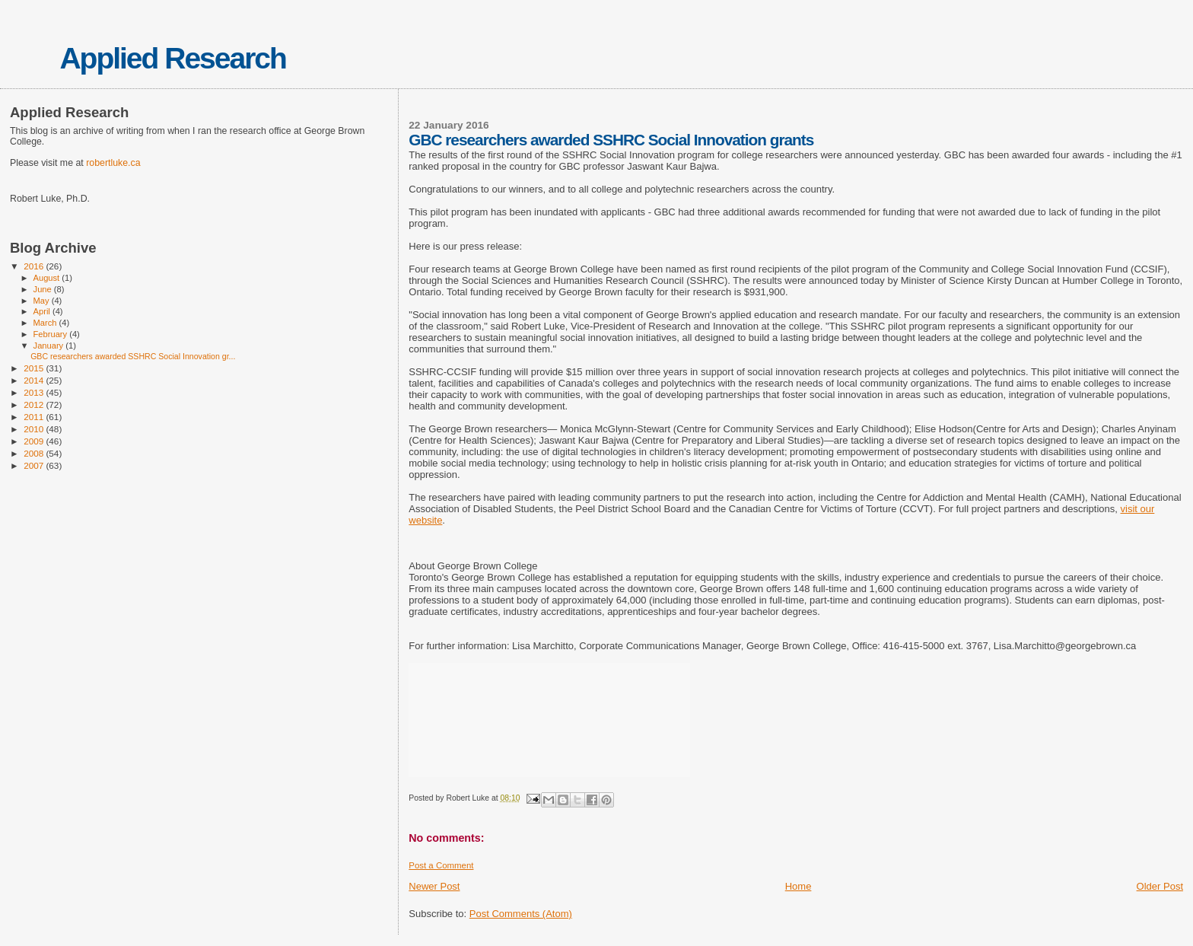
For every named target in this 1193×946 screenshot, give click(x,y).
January (49, 345)
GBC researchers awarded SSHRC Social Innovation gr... (132, 356)
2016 (35, 266)
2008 (35, 453)
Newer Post (434, 886)
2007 (35, 465)
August (47, 277)
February (51, 334)
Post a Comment (441, 865)
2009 (35, 441)
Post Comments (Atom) (520, 913)
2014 (35, 380)
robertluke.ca (113, 163)
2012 (35, 404)
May (42, 300)
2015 (35, 368)
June (43, 289)
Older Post (1160, 886)
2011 (35, 417)
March (46, 322)
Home (798, 886)
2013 (35, 392)
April (42, 311)
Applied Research (172, 58)
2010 (35, 429)
